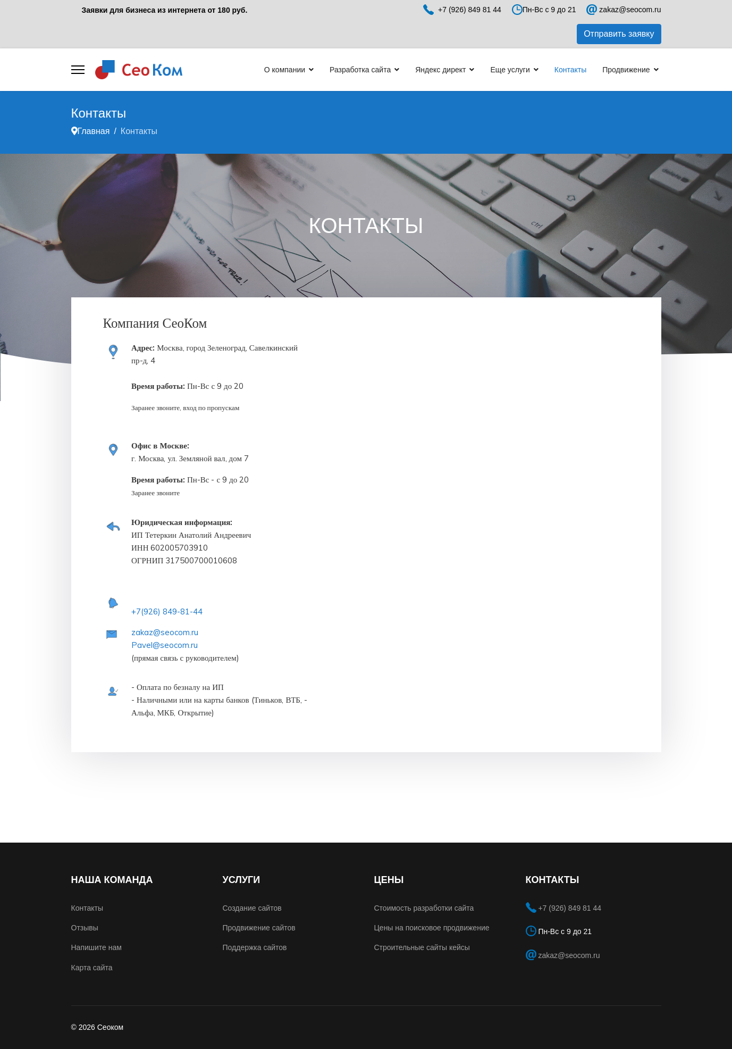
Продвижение (626, 69)
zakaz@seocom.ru (630, 9)
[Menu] (78, 69)
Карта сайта (92, 967)
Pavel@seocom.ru (164, 645)
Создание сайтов (252, 908)
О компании (284, 69)
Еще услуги (509, 69)
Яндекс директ (440, 69)
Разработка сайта (360, 69)
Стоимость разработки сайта (424, 908)
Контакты (570, 69)
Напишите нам (96, 947)
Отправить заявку (619, 33)
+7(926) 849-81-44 (167, 611)
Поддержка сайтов (255, 947)
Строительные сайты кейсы (422, 947)
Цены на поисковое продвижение (432, 927)
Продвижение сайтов (259, 927)
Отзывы (84, 927)
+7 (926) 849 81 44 (569, 908)
